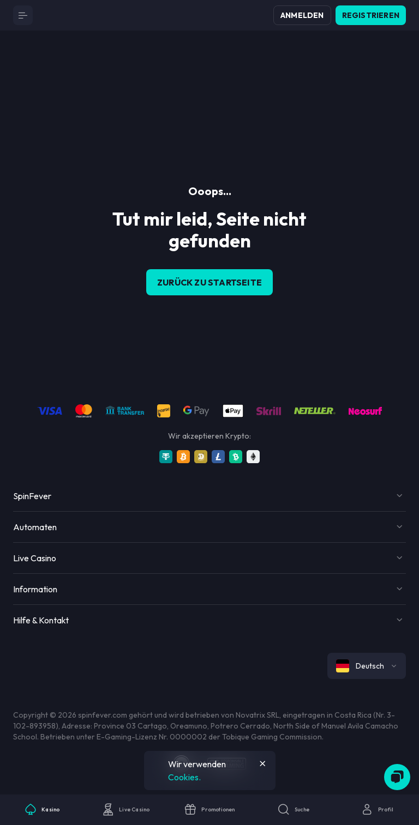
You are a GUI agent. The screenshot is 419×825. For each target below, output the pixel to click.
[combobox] (366, 666)
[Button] (23, 15)
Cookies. (184, 777)
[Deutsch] (366, 666)
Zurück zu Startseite (209, 282)
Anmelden (302, 15)
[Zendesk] (397, 777)
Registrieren (370, 15)
